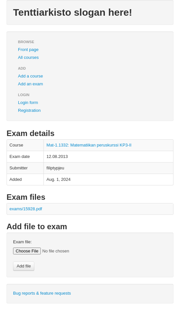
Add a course (30, 76)
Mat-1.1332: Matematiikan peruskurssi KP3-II (88, 145)
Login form (28, 102)
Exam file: (22, 241)
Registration (29, 110)
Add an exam (30, 83)
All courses (28, 57)
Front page (28, 49)
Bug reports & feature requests (42, 293)
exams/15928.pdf (25, 208)
